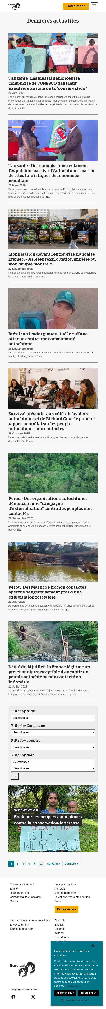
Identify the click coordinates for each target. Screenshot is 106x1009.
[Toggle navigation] (94, 5)
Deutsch (60, 920)
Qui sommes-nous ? (22, 884)
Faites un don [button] (75, 6)
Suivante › (53, 863)
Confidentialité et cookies (25, 897)
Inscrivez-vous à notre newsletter (30, 920)
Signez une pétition (21, 928)
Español (60, 928)
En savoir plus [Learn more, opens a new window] (73, 986)
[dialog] (77, 973)
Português (61, 941)
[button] (76, 1000)
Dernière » (71, 863)
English (59, 924)
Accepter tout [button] (65, 992)
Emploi (14, 888)
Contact (14, 901)
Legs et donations (65, 884)
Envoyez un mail (20, 924)
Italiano (59, 933)
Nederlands (62, 937)
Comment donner (65, 892)
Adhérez (60, 888)
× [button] (97, 945)
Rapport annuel (19, 892)
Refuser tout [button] (88, 992)
